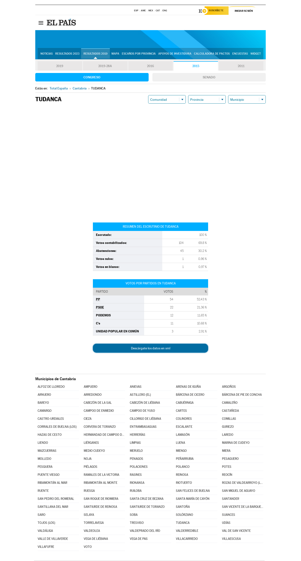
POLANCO (183, 467)
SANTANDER (230, 499)
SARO (41, 515)
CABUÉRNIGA (185, 403)
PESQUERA (45, 467)
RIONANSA (137, 483)
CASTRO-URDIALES (51, 419)
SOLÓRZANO (184, 515)
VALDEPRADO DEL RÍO (145, 531)
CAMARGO (44, 411)
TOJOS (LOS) (46, 523)
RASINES (136, 475)
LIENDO (43, 443)
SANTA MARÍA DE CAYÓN (193, 499)
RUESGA (89, 491)
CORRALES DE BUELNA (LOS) (57, 427)
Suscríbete (217, 11)
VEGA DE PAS (139, 539)
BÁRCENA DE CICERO (190, 395)
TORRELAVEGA (94, 523)
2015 (196, 67)
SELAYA (89, 515)
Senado (209, 78)
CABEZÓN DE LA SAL (98, 403)
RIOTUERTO (184, 483)
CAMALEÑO (230, 403)
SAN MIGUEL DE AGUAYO (238, 491)
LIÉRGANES (91, 443)
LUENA (180, 443)
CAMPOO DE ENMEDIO (99, 411)
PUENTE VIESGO (48, 475)
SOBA (134, 515)
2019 (59, 67)
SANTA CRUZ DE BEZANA (146, 499)
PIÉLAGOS (90, 467)
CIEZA (87, 419)
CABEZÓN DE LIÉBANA (145, 403)
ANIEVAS (136, 387)
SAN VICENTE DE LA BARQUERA (242, 507)
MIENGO (181, 451)
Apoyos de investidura (174, 54)
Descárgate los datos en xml (150, 349)
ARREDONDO (93, 395)
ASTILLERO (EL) (140, 395)
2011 (241, 67)
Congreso (91, 78)
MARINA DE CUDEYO (236, 443)
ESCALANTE (184, 427)
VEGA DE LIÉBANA (96, 539)
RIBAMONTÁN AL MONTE (100, 483)
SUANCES (228, 515)
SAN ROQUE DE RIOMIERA (101, 499)
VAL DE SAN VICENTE (236, 531)
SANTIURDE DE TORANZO (147, 507)
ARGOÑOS (229, 387)
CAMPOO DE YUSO (142, 411)
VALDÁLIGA (45, 531)
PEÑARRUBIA (185, 459)
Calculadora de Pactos (212, 54)
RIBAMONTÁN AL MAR (52, 483)
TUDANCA (183, 523)
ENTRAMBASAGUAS (143, 427)
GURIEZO (228, 427)
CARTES (181, 411)
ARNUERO (44, 395)
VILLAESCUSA (231, 539)
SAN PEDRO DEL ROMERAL (56, 499)
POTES (226, 467)
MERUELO (136, 451)
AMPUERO (90, 387)
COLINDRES (184, 419)
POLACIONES (139, 467)
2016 (150, 67)
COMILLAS (229, 419)
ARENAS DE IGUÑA (188, 387)
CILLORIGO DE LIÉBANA (145, 419)
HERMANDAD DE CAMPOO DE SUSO (104, 435)
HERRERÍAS (137, 435)
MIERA (226, 451)
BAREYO (43, 403)
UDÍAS (226, 523)
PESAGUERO (230, 459)
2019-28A (105, 67)
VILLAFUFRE (46, 547)
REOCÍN (227, 475)
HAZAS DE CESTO (50, 435)
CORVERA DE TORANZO (100, 427)
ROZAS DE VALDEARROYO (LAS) (242, 483)
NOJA (87, 459)
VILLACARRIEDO (187, 539)
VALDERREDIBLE (187, 531)
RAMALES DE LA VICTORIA (101, 475)
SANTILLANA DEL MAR (53, 507)
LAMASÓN (183, 435)
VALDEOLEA (92, 531)
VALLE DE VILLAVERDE (53, 539)
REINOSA (182, 475)
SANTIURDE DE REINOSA (100, 507)
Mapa (115, 54)
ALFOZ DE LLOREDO (51, 387)
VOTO (88, 547)
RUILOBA (136, 491)
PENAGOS (136, 459)
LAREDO (227, 435)
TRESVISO (137, 523)
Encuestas (240, 54)
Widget (255, 54)
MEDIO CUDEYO (94, 451)
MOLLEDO (44, 459)
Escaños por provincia (139, 54)
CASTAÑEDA (230, 411)
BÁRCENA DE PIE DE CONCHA (242, 395)
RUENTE (43, 491)
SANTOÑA (183, 507)
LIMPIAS (135, 443)
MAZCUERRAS (47, 451)
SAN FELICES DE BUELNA (193, 491)
